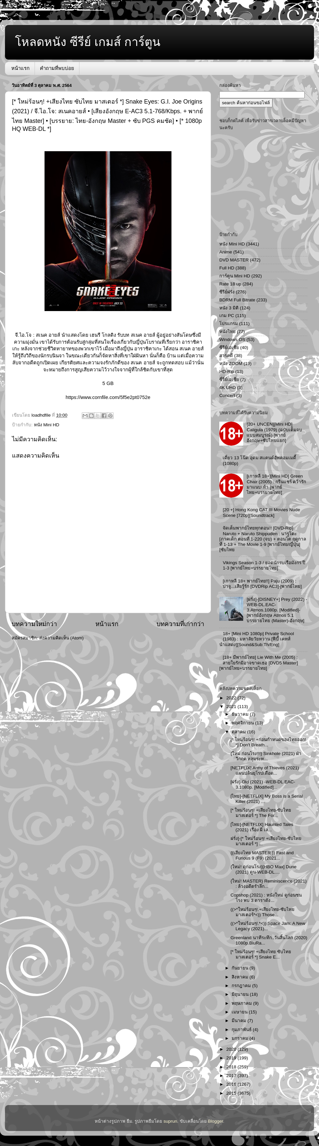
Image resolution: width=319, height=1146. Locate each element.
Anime (225, 251)
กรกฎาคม (242, 985)
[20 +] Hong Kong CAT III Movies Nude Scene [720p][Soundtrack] (261, 512)
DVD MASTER (234, 259)
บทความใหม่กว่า (34, 623)
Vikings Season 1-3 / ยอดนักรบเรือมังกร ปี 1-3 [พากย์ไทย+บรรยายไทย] (264, 565)
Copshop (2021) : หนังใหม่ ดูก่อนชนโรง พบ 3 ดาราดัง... (266, 898)
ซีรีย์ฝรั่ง (227, 291)
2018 (232, 1066)
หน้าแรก (20, 68)
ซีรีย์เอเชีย (229, 347)
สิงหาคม (241, 976)
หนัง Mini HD (46, 424)
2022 (232, 697)
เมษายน (240, 1011)
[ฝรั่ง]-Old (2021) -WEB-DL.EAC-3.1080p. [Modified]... (263, 784)
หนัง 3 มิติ (229, 307)
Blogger (215, 1121)
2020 (232, 1049)
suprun (170, 1121)
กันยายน (241, 967)
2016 (232, 1084)
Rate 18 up (230, 283)
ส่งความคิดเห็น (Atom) (61, 637)
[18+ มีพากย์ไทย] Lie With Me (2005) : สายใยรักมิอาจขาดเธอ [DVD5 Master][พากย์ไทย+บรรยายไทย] (258, 662)
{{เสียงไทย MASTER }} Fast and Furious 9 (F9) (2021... (262, 855)
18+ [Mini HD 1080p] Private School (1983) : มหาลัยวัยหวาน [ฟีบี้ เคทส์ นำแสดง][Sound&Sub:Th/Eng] (256, 639)
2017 (232, 1075)
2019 (232, 1057)
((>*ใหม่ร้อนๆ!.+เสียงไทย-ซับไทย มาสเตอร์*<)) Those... (262, 912)
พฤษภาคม (242, 1003)
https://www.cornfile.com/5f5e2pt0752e (108, 397)
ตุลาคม (239, 731)
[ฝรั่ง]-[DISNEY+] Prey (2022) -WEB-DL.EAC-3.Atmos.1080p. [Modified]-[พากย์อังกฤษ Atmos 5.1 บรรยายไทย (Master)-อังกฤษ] (277, 610)
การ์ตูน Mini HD (234, 275)
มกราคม (241, 1038)
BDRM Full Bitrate (237, 299)
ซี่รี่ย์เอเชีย (229, 379)
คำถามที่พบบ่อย (57, 68)
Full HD (226, 267)
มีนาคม (240, 1020)
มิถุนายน (241, 994)
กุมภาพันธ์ (242, 1029)
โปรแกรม (228, 323)
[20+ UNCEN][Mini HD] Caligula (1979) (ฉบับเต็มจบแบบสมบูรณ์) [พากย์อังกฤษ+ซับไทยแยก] (274, 432)
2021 (232, 706)
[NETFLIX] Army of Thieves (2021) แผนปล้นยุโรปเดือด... (265, 770)
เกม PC (226, 315)
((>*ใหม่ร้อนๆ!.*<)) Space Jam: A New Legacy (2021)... (268, 926)
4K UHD (227, 387)
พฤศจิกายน (243, 722)
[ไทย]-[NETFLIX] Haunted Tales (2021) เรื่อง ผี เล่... (262, 827)
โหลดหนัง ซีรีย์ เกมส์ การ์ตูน (87, 42)
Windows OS (232, 339)
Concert (227, 395)
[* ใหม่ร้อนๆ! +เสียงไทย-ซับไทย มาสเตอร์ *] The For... (261, 813)
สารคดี (226, 355)
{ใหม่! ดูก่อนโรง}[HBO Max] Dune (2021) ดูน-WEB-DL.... (264, 869)
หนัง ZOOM (230, 363)
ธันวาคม (241, 714)
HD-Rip (226, 371)
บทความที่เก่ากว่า (180, 623)
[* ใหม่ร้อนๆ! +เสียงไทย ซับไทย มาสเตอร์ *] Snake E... (261, 954)
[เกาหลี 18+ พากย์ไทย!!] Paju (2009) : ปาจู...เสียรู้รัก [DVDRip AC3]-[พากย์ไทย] (262, 583)
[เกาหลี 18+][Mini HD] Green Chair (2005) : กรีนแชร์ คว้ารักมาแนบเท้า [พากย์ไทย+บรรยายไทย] (276, 484)
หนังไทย (227, 331)
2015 (232, 1093)
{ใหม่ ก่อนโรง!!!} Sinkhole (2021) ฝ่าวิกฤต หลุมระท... (266, 756)
